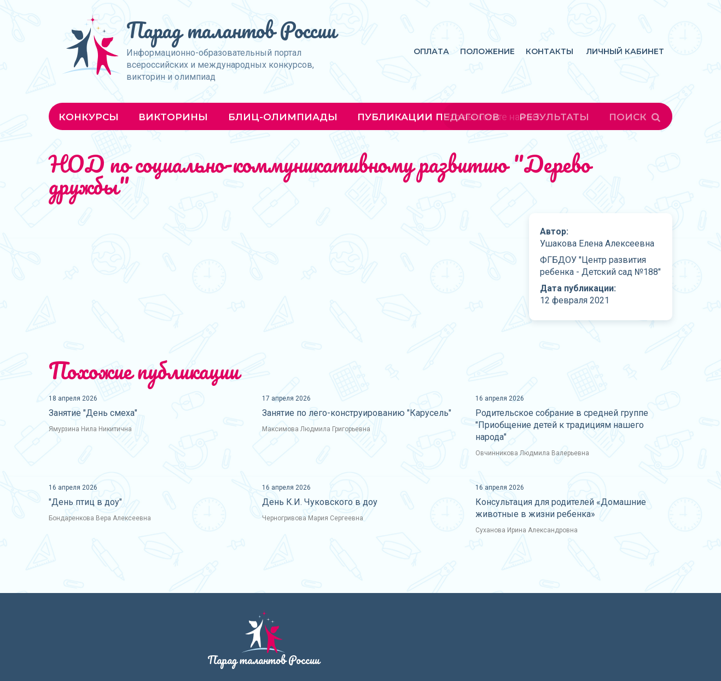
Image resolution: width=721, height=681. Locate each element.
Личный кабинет (625, 51)
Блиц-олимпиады (283, 116)
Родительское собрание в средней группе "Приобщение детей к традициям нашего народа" (561, 425)
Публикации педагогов (428, 116)
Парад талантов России (231, 30)
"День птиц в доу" (85, 502)
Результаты (554, 116)
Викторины (173, 116)
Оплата (431, 51)
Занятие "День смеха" (93, 413)
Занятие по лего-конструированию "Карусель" (356, 413)
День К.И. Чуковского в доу (319, 502)
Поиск (635, 116)
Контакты (549, 51)
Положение (487, 51)
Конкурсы (89, 116)
